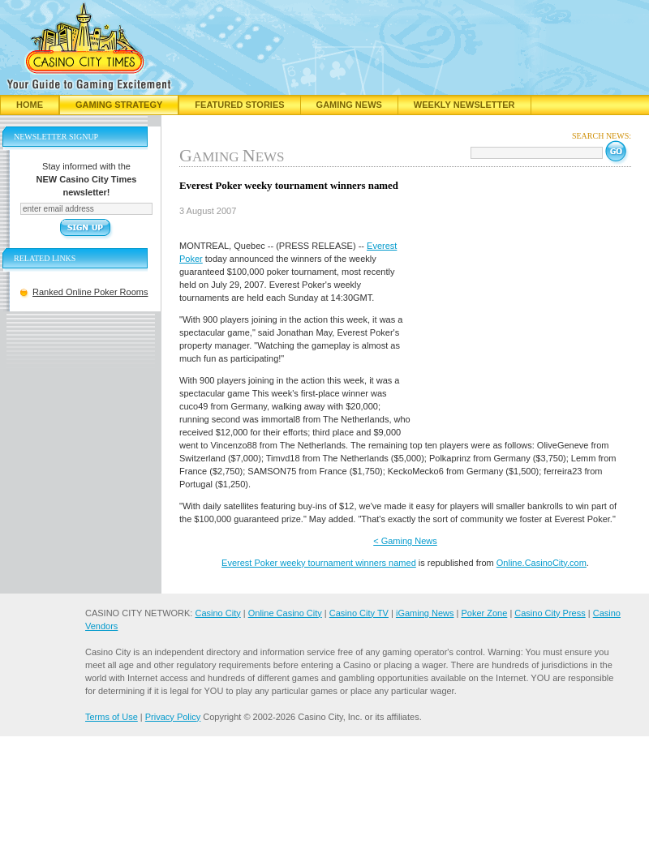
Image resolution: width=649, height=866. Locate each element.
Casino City (217, 613)
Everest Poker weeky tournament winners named (318, 563)
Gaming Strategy (118, 104)
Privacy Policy (172, 717)
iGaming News (425, 613)
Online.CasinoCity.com (541, 563)
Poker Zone (484, 613)
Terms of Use (111, 717)
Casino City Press (549, 613)
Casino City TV (359, 613)
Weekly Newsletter (464, 104)
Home (29, 104)
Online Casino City (285, 613)
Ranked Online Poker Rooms (90, 292)
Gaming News (349, 104)
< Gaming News (405, 541)
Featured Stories (239, 104)
